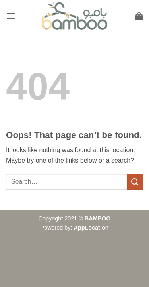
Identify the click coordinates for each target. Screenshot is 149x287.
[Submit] (135, 181)
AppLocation (91, 227)
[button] (10, 16)
